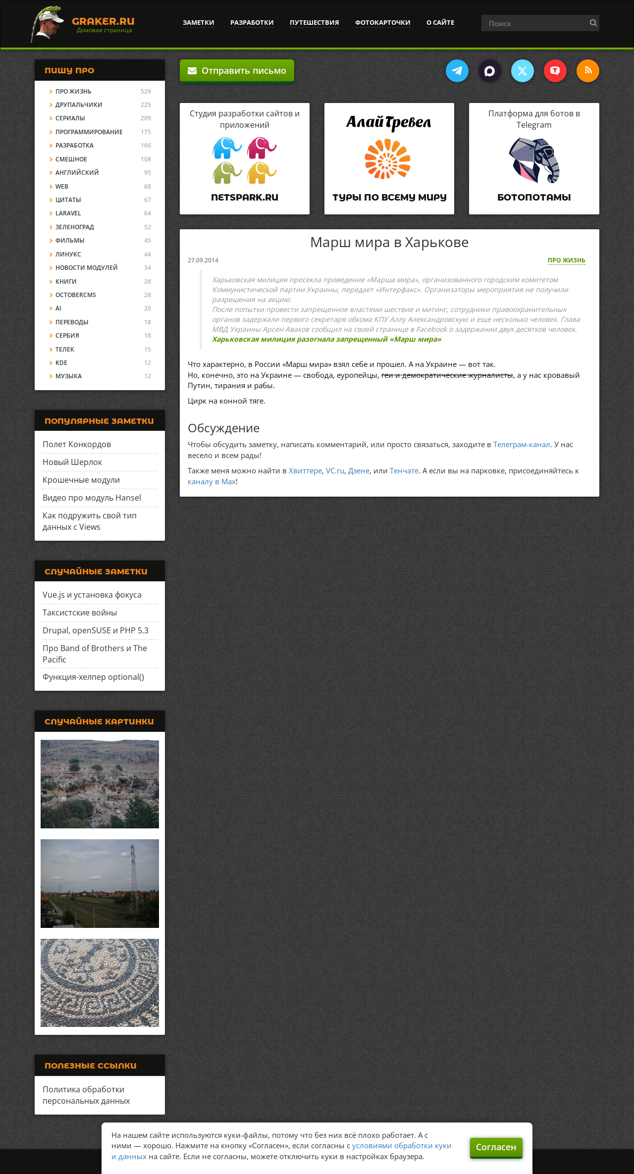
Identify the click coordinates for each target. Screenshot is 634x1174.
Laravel (68, 213)
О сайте (440, 22)
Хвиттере (305, 470)
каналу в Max (212, 481)
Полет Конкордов (77, 444)
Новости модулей (86, 267)
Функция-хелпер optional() (93, 676)
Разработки (252, 22)
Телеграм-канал (521, 444)
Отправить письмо (237, 70)
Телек (64, 349)
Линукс (68, 254)
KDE (61, 362)
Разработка (74, 145)
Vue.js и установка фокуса (92, 594)
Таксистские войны (80, 612)
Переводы (72, 322)
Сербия (67, 335)
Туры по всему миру (389, 197)
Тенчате (404, 470)
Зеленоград (74, 227)
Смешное (71, 159)
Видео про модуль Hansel (92, 497)
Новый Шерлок (72, 462)
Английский (77, 172)
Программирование (89, 132)
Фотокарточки (383, 22)
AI (58, 308)
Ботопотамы (534, 197)
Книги (66, 281)
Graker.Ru (103, 21)
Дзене (359, 470)
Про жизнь (566, 260)
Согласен (496, 1147)
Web (61, 186)
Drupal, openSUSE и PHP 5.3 (96, 630)
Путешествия (314, 22)
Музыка (68, 376)
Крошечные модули (81, 479)
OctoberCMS (75, 295)
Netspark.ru (244, 197)
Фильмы (70, 240)
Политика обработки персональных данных (86, 1095)
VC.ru (335, 470)
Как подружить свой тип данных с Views (90, 521)
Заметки (198, 22)
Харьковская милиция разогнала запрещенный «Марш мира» (326, 339)
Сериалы (70, 118)
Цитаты (68, 200)
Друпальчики (79, 105)
